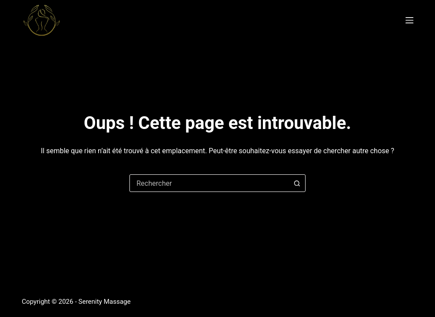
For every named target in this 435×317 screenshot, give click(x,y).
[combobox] (209, 183)
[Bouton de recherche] (296, 183)
